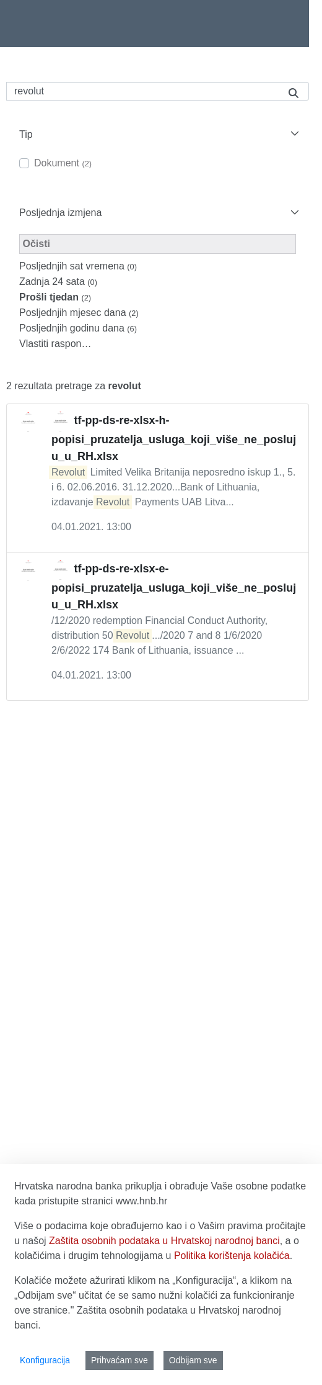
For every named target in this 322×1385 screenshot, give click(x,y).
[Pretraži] (142, 91)
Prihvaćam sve (119, 1360)
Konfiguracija (45, 1360)
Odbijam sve (193, 1360)
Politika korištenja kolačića (232, 1255)
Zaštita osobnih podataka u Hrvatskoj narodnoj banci (164, 1240)
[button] (157, 134)
